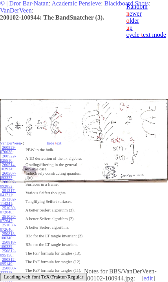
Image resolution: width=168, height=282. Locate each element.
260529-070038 (8, 149)
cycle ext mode (146, 34)
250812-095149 (8, 261)
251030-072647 (8, 218)
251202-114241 (8, 201)
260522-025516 (8, 158)
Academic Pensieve (76, 3)
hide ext (54, 143)
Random (137, 6)
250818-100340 (8, 235)
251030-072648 (8, 210)
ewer (134, 13)
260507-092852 (8, 184)
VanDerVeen (16, 10)
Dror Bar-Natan (29, 3)
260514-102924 (8, 167)
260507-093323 (8, 175)
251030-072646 (8, 227)
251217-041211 (8, 192)
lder (132, 20)
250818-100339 (8, 244)
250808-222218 (8, 270)
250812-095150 (8, 253)
